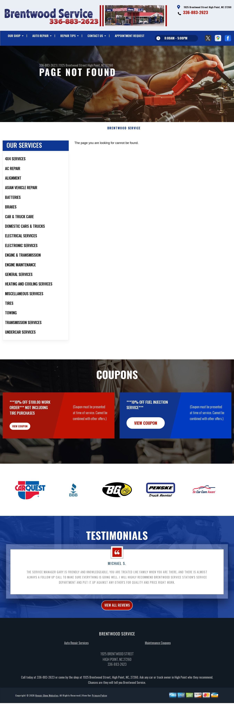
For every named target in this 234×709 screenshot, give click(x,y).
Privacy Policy (99, 706)
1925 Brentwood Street (73, 65)
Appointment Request (129, 36)
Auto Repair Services (76, 653)
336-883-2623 (195, 12)
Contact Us (95, 36)
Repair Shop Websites (46, 706)
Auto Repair (40, 36)
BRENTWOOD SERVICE (124, 133)
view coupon (28, 433)
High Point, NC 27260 (100, 65)
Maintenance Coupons (158, 653)
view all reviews (117, 615)
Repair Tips (68, 36)
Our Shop (14, 36)
